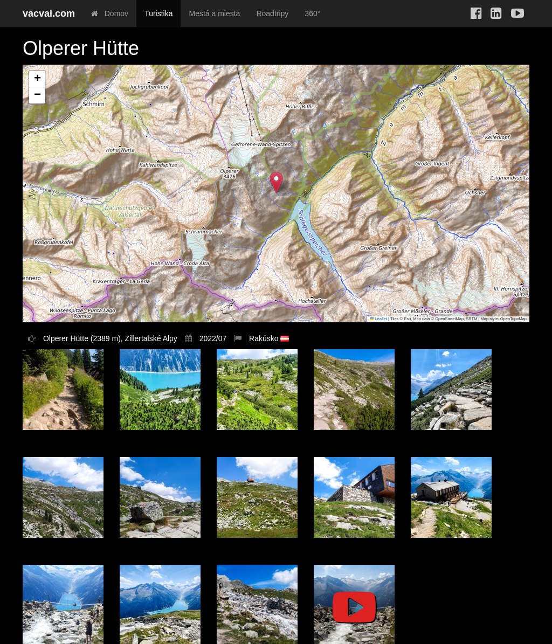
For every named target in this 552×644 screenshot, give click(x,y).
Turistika (158, 13)
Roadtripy (272, 13)
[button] (276, 182)
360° (312, 13)
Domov (109, 13)
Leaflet (378, 318)
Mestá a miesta (214, 13)
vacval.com (49, 13)
